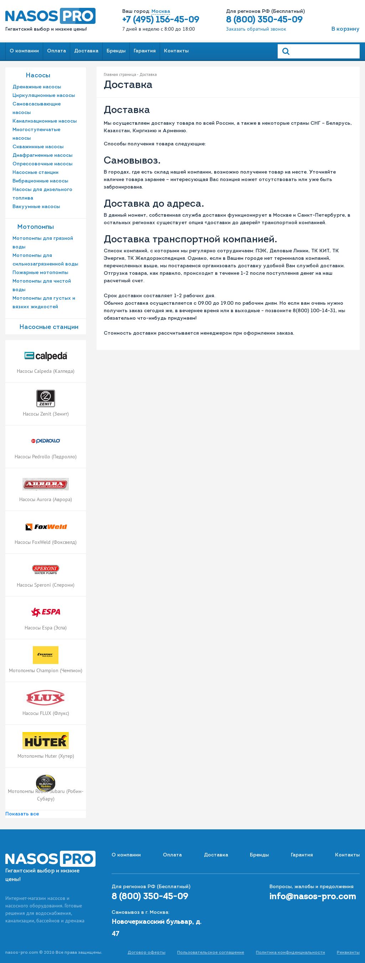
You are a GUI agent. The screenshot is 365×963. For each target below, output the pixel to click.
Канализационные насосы (44, 121)
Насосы (38, 75)
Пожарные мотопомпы (40, 272)
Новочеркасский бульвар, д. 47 (156, 928)
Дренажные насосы (36, 87)
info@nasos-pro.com (312, 897)
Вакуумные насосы (36, 207)
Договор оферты (146, 953)
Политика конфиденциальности (290, 953)
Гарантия (145, 51)
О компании (24, 51)
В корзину (345, 29)
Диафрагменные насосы (42, 155)
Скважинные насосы (37, 147)
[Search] (319, 51)
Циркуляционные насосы (43, 95)
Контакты (176, 51)
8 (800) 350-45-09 (264, 20)
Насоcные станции (48, 327)
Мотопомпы (35, 227)
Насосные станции (35, 172)
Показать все (22, 814)
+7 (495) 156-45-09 (160, 20)
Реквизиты (348, 953)
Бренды (116, 51)
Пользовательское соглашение (210, 953)
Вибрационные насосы (40, 181)
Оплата (56, 51)
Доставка (86, 51)
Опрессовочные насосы (42, 164)
